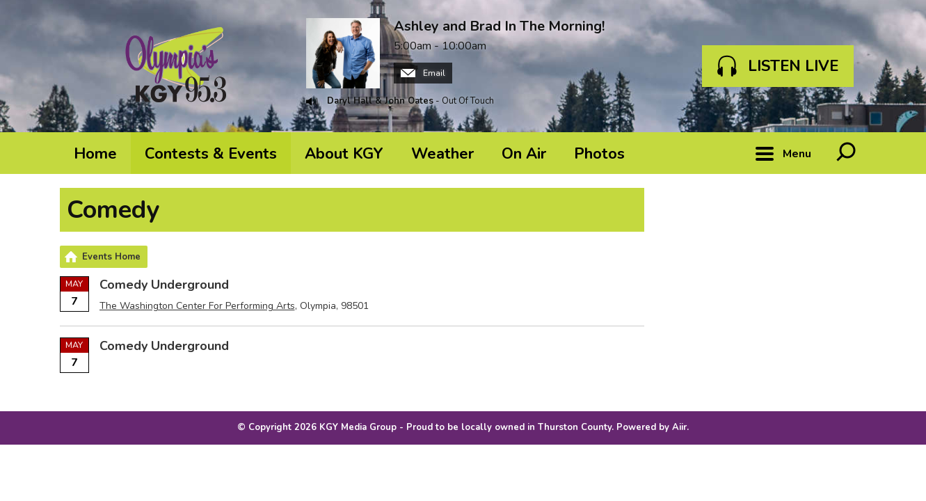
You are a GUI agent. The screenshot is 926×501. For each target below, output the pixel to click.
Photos (599, 153)
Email (423, 73)
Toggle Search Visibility (846, 153)
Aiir (679, 427)
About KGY (344, 153)
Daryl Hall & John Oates (380, 101)
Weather (442, 153)
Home (95, 153)
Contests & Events (211, 153)
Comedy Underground (164, 284)
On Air (524, 153)
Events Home (111, 256)
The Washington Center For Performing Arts (197, 305)
